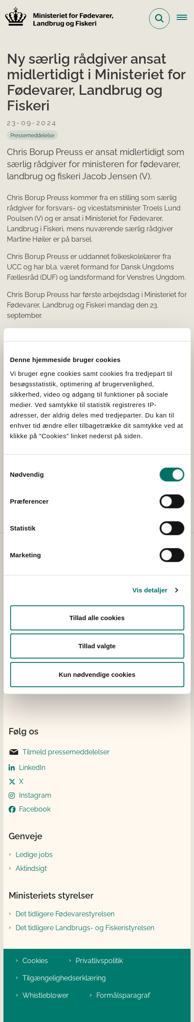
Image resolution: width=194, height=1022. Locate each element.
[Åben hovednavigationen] (185, 18)
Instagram (35, 795)
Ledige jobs (34, 855)
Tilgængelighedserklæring (64, 978)
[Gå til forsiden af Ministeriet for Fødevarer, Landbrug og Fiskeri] (56, 18)
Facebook (35, 809)
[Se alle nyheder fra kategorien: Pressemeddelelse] (32, 135)
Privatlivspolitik (99, 961)
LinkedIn (32, 767)
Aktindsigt (31, 868)
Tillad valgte (96, 646)
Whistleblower (45, 995)
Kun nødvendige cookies (97, 674)
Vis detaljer (150, 590)
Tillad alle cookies (96, 617)
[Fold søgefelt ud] (159, 18)
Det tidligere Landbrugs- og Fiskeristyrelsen (85, 928)
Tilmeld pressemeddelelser (59, 752)
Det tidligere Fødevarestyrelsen (65, 914)
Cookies (35, 961)
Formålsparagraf (123, 995)
